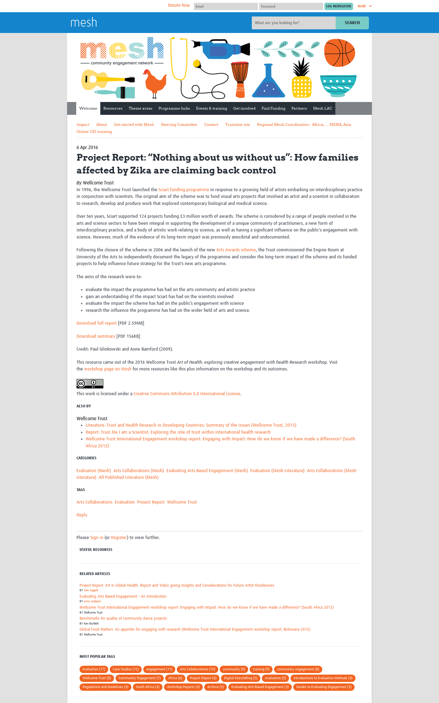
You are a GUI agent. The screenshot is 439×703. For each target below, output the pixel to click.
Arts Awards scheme (236, 250)
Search (352, 22)
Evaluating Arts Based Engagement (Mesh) (207, 470)
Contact (211, 124)
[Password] (291, 6)
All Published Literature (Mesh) (129, 477)
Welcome (88, 108)
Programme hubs (174, 108)
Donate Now (179, 5)
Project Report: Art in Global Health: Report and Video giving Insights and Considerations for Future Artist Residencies (177, 586)
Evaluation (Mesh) (94, 470)
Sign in (96, 537)
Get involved (244, 108)
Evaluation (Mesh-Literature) (277, 470)
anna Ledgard (92, 601)
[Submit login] (338, 6)
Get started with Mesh (134, 124)
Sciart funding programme (184, 190)
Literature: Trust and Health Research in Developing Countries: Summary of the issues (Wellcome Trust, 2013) (191, 425)
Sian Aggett (91, 590)
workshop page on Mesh (107, 369)
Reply (82, 515)
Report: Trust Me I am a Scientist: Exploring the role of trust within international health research (178, 432)
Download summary (96, 336)
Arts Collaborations (94, 502)
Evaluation (125, 502)
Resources (113, 108)
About (101, 124)
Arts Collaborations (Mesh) (138, 470)
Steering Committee (179, 124)
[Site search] (294, 22)
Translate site (237, 124)
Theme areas (140, 108)
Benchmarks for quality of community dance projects (123, 619)
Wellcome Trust (182, 502)
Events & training (211, 108)
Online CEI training (94, 131)
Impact (83, 124)
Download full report (97, 323)
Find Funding (273, 108)
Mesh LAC (322, 108)
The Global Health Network (115, 6)
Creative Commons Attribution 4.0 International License (187, 394)
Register (119, 537)
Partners (299, 108)
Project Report (151, 502)
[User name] (226, 6)
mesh (83, 23)
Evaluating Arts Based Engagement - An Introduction (123, 597)
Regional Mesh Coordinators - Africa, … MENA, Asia (304, 124)
